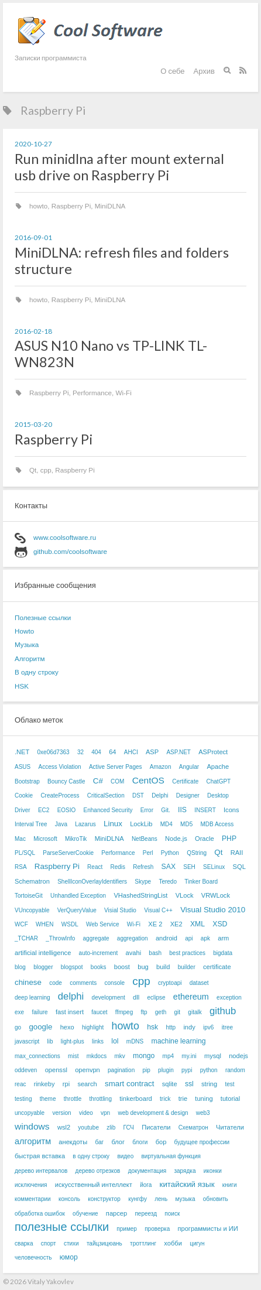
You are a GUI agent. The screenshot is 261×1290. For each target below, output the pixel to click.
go (18, 1027)
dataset (199, 983)
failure (39, 1012)
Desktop (218, 795)
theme (48, 1099)
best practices (187, 953)
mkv (119, 1056)
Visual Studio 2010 (212, 909)
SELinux (214, 867)
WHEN (45, 924)
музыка (185, 1199)
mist (73, 1056)
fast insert (70, 1011)
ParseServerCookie (68, 853)
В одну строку (37, 672)
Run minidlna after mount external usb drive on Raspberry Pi (119, 166)
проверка (157, 1229)
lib (50, 1041)
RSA (21, 867)
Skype (143, 881)
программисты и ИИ (207, 1228)
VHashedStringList (140, 895)
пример (126, 1229)
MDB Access (216, 824)
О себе (172, 71)
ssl (189, 1084)
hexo (67, 1027)
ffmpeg (124, 1012)
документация (147, 1171)
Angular (189, 767)
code (55, 983)
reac (20, 1084)
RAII (237, 852)
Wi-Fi (123, 392)
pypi (186, 1070)
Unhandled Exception (78, 895)
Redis (117, 867)
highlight (93, 1027)
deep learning (32, 997)
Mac (20, 839)
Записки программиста (51, 57)
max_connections (37, 1056)
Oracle (204, 838)
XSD (219, 924)
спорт (48, 1243)
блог (118, 1141)
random (235, 1070)
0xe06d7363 (53, 752)
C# (98, 780)
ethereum (191, 996)
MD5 (186, 824)
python (209, 1070)
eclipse (156, 997)
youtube (88, 1127)
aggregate (96, 938)
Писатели (156, 1127)
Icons (231, 809)
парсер (116, 1213)
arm (223, 938)
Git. (165, 810)
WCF (21, 924)
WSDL (69, 924)
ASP (152, 751)
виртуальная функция (170, 1156)
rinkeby (44, 1083)
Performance (92, 392)
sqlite (169, 1083)
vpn (105, 1113)
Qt (32, 470)
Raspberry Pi (71, 206)
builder (186, 967)
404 (96, 752)
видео (125, 1156)
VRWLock (215, 895)
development (108, 997)
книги (229, 1185)
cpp (45, 470)
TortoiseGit (29, 895)
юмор (69, 1257)
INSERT (205, 810)
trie (182, 1098)
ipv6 (208, 1027)
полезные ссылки (62, 1226)
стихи (71, 1243)
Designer (188, 795)
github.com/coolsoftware (70, 551)
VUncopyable (32, 910)
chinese (28, 982)
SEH (189, 867)
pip (146, 1070)
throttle (73, 1099)
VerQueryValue (77, 910)
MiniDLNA (110, 206)
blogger (43, 967)
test (229, 1084)
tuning (203, 1098)
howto (38, 206)
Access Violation (59, 767)
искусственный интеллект (93, 1184)
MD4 (166, 824)
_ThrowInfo (60, 938)
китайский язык (187, 1184)
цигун (197, 1243)
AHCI (131, 752)
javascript (27, 1041)
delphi (71, 996)
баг (99, 1142)
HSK (22, 686)
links (98, 1041)
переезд (146, 1213)
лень (160, 1199)
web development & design (153, 1113)
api (189, 938)
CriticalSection (106, 795)
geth (160, 1012)
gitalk (194, 1012)
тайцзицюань (104, 1243)
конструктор (104, 1199)
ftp (143, 1012)
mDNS (134, 1041)
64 (112, 751)
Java (61, 824)
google (40, 1026)
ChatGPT (219, 781)
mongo (143, 1056)
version (61, 1113)
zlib (111, 1127)
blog (20, 967)
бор (161, 1141)
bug (143, 966)
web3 (203, 1113)
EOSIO (66, 810)
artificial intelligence (43, 952)
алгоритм (33, 1141)
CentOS (148, 780)
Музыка (27, 644)
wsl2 (63, 1127)
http (171, 1027)
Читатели (230, 1127)
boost (122, 966)
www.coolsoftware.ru (64, 537)
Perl (148, 853)
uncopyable (29, 1113)
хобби (173, 1243)
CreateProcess (59, 795)
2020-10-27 (33, 143)
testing (23, 1099)
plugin (166, 1070)
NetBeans (144, 839)
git (177, 1012)
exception (229, 997)
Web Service (102, 924)
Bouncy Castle (66, 781)
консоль (69, 1199)
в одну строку (91, 1156)
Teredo (168, 881)
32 (80, 752)
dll (136, 997)
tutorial (230, 1098)
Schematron (32, 881)
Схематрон (193, 1127)
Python (170, 853)
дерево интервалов (41, 1171)
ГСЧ (128, 1127)
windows (32, 1126)
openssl (56, 1069)
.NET (22, 751)
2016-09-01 (33, 237)
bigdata (222, 953)
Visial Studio (120, 910)
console (115, 983)
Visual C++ (158, 910)
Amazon (160, 767)
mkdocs (97, 1056)
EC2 (43, 810)
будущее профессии (202, 1142)
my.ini (188, 1056)
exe (19, 1012)
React (94, 867)
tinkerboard (135, 1098)
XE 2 (155, 924)
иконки (213, 1171)
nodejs (238, 1055)
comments (83, 983)
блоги (139, 1142)
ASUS (22, 767)
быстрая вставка (40, 1155)
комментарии (33, 1199)
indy (189, 1027)
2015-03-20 (33, 424)
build (163, 966)
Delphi (160, 795)
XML (197, 924)
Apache (218, 766)
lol (114, 1041)
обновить (215, 1199)
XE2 (176, 924)
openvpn (87, 1069)
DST (138, 795)
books (99, 967)
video (86, 1113)
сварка (24, 1243)
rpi (66, 1083)
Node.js (176, 838)
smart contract (129, 1083)
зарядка (184, 1171)
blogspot (72, 967)
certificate (217, 966)
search (87, 1083)
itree (227, 1027)
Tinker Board (201, 881)
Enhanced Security (108, 810)
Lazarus (85, 824)
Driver (22, 810)
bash (155, 953)
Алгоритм (30, 658)
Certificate (185, 781)
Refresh (143, 867)
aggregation (132, 938)
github (223, 1011)
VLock (185, 895)
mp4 (168, 1056)
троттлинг (143, 1243)
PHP (229, 838)
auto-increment (98, 953)
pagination (121, 1070)
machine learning (179, 1041)
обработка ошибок (40, 1213)
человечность (33, 1257)
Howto (24, 631)
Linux (113, 823)
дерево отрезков (98, 1171)
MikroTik (76, 839)
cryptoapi (170, 983)
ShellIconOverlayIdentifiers (92, 881)
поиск (172, 1213)
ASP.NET (178, 752)
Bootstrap (27, 781)
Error (146, 810)
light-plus (72, 1041)
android (166, 938)
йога (146, 1185)
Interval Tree (31, 824)
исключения (31, 1185)
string (209, 1083)
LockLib (141, 823)
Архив (204, 71)
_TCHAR (26, 938)
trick (165, 1099)
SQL (239, 866)
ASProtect (213, 751)
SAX (169, 867)
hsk (152, 1027)
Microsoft (45, 839)
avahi (134, 952)
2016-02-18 (33, 331)
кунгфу (137, 1199)
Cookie (24, 795)
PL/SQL (25, 853)
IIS (182, 810)
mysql (212, 1055)
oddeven (26, 1070)
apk (205, 938)
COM (117, 781)
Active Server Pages (115, 767)
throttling (101, 1099)
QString (197, 853)
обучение (85, 1213)
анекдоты (73, 1141)
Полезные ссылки (43, 617)
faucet (99, 1012)
